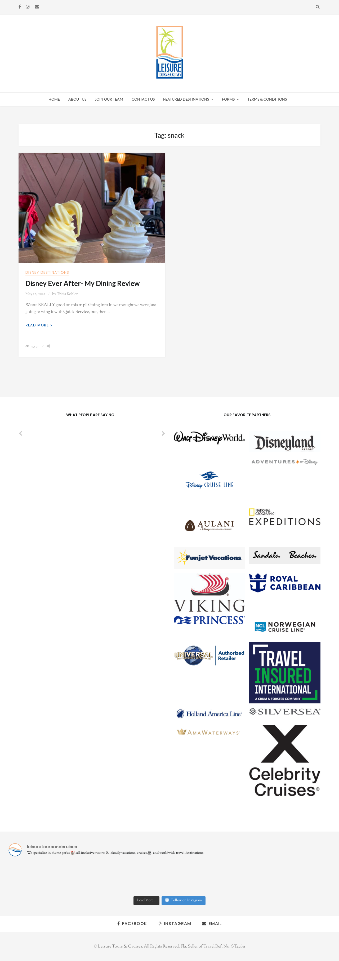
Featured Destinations (186, 99)
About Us (77, 99)
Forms (228, 99)
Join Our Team (109, 99)
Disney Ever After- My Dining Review (82, 283)
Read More (38, 325)
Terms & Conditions (267, 99)
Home (54, 99)
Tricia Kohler (67, 294)
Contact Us (143, 99)
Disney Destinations (47, 272)
